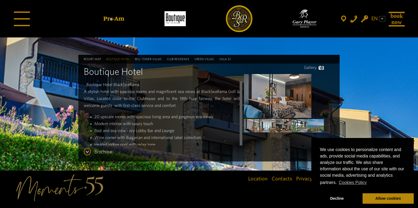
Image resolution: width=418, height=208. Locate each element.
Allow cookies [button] (388, 198)
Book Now (397, 19)
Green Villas (204, 59)
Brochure (103, 152)
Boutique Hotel (118, 59)
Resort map (92, 59)
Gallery (314, 68)
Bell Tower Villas (148, 59)
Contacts (282, 179)
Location (258, 179)
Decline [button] (337, 198)
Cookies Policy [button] (353, 182)
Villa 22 (225, 59)
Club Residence (178, 59)
